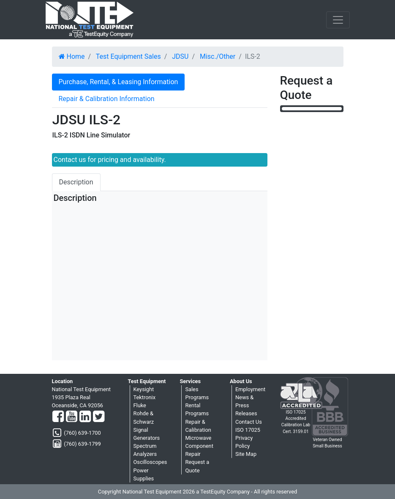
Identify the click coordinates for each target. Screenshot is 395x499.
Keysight (143, 389)
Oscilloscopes (150, 462)
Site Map (245, 454)
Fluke (139, 405)
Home (72, 56)
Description (76, 182)
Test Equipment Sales (128, 56)
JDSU (180, 56)
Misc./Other (217, 56)
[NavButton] (338, 19)
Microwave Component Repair (199, 446)
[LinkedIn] (85, 417)
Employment (250, 389)
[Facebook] (58, 417)
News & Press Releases (246, 405)
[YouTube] (71, 417)
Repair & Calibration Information (107, 99)
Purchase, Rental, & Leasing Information (118, 82)
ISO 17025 (247, 430)
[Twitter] (99, 417)
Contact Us (248, 422)
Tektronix (144, 397)
